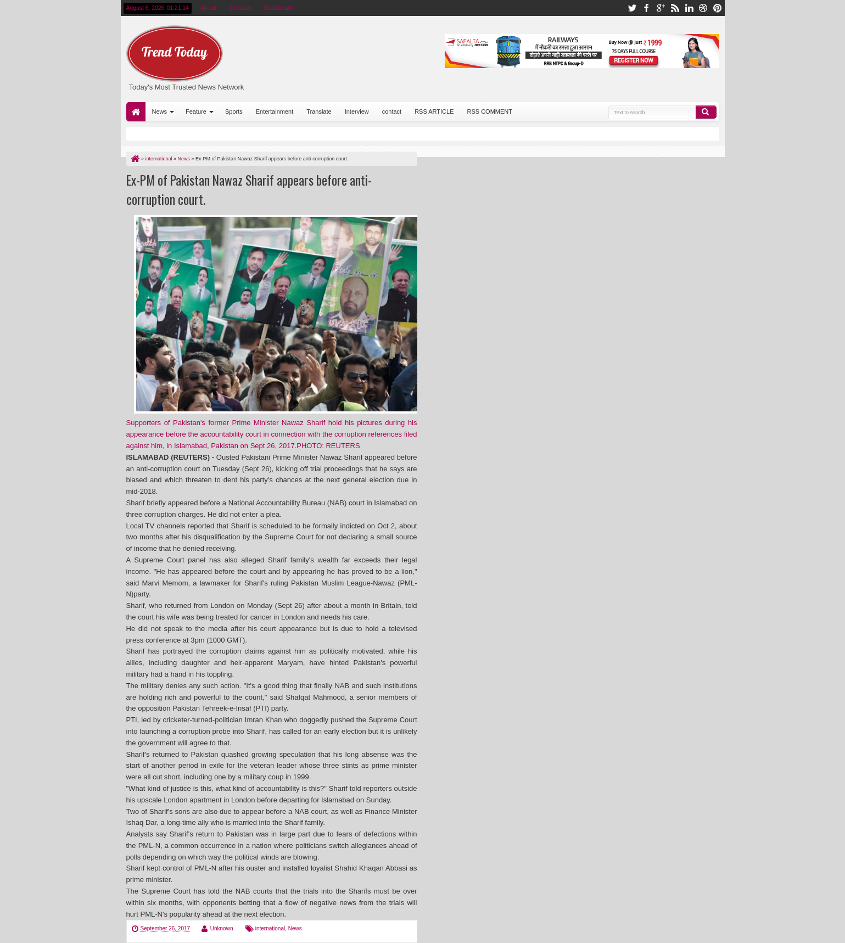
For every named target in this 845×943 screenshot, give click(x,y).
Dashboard (279, 7)
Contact (240, 7)
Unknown (221, 928)
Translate (318, 111)
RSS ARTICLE (434, 111)
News (159, 111)
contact (391, 111)
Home (136, 111)
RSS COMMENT (490, 111)
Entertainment (274, 111)
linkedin (689, 8)
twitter (632, 8)
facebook (646, 8)
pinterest (717, 8)
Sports (234, 111)
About (209, 7)
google (660, 8)
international (270, 928)
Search (706, 112)
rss (675, 8)
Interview (357, 111)
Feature (196, 111)
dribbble (703, 8)
